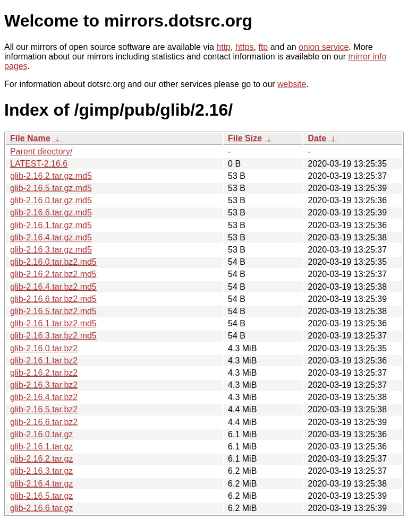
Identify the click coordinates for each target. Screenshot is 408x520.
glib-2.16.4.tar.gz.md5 (51, 237)
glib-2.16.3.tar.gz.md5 (51, 249)
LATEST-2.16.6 (38, 163)
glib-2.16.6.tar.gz (41, 508)
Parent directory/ (41, 151)
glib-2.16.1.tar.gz (41, 446)
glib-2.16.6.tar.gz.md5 (51, 212)
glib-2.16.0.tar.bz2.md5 (53, 261)
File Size (245, 138)
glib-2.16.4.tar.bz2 (44, 397)
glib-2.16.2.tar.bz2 (44, 372)
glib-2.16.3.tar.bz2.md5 (53, 335)
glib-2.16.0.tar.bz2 (44, 348)
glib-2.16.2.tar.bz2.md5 (53, 274)
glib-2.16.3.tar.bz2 (44, 384)
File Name (30, 138)
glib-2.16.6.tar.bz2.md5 (53, 299)
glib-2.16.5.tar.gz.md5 (51, 188)
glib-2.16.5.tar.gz (41, 495)
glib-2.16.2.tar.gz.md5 (51, 175)
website (291, 84)
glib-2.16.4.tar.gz (41, 483)
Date (317, 138)
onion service (323, 46)
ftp (263, 46)
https (244, 46)
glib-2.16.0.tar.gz (41, 434)
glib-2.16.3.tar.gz (41, 470)
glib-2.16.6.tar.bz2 (44, 422)
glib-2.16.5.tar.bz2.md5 (53, 311)
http (223, 46)
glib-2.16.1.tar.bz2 (44, 360)
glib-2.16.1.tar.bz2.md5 (53, 323)
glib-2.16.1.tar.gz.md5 (51, 225)
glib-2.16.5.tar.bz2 (44, 409)
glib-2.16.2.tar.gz (41, 458)
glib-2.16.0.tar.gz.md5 (51, 200)
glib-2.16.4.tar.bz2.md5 (53, 286)
